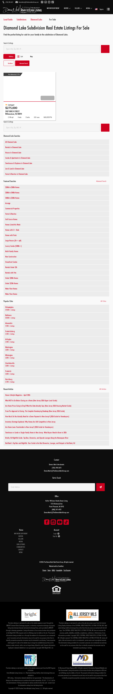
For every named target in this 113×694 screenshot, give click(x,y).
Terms (49, 570)
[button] (105, 49)
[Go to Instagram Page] (53, 522)
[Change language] (96, 9)
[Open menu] (108, 9)
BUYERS (66, 8)
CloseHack (61, 566)
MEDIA (88, 8)
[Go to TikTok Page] (66, 522)
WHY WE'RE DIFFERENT (53, 8)
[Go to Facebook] (42, 2)
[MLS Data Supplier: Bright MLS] (30, 615)
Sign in (101, 9)
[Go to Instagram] (45, 2)
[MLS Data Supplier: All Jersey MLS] (82, 615)
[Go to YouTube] (49, 2)
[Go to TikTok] (52, 2)
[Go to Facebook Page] (46, 522)
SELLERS (77, 8)
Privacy (44, 570)
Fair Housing (67, 570)
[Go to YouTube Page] (59, 522)
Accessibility (59, 570)
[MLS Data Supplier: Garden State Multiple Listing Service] (30, 660)
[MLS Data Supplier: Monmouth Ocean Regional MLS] (82, 660)
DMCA (53, 570)
